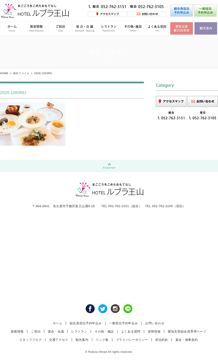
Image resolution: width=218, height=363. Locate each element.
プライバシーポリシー (132, 339)
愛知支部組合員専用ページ (187, 331)
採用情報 (154, 331)
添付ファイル (21, 73)
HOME (4, 73)
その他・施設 (104, 331)
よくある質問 (130, 331)
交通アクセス (58, 339)
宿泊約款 (161, 339)
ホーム (57, 323)
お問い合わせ (154, 323)
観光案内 (82, 339)
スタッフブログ (30, 339)
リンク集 (102, 339)
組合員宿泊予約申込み (86, 323)
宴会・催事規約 (186, 339)
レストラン (79, 331)
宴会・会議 (56, 331)
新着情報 (17, 331)
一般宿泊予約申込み (123, 323)
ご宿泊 (36, 331)
